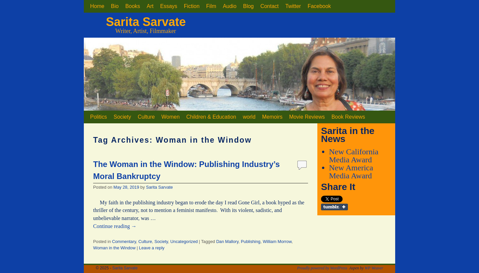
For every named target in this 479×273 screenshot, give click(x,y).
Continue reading (114, 226)
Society (122, 117)
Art (150, 6)
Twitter (293, 6)
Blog (248, 6)
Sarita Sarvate (146, 22)
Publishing (250, 241)
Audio (230, 6)
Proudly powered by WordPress (322, 268)
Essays (168, 6)
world (249, 117)
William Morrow (277, 241)
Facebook (319, 6)
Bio (115, 6)
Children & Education (211, 117)
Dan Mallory (227, 241)
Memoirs (272, 117)
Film (211, 6)
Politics (98, 117)
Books (132, 6)
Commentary (124, 241)
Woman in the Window (114, 247)
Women (170, 117)
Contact (269, 6)
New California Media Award (354, 155)
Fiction (192, 6)
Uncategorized (184, 241)
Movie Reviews (307, 117)
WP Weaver (374, 268)
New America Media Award (351, 171)
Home (97, 6)
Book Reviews (348, 117)
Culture (146, 117)
